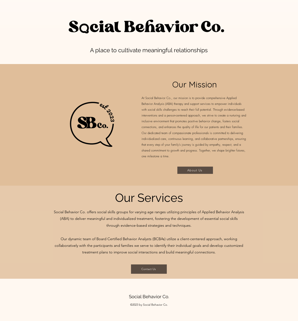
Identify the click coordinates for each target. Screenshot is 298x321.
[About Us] (195, 170)
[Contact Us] (149, 269)
